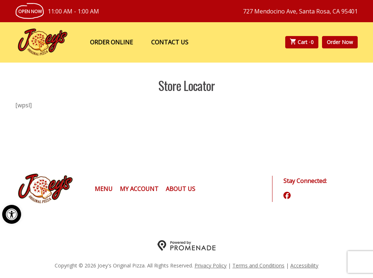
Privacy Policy (211, 265)
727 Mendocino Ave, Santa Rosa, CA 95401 (300, 11)
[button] (11, 214)
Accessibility (304, 265)
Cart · (302, 42)
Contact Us (169, 42)
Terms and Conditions (258, 265)
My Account (139, 189)
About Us (180, 189)
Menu (104, 189)
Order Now (340, 42)
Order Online (111, 42)
